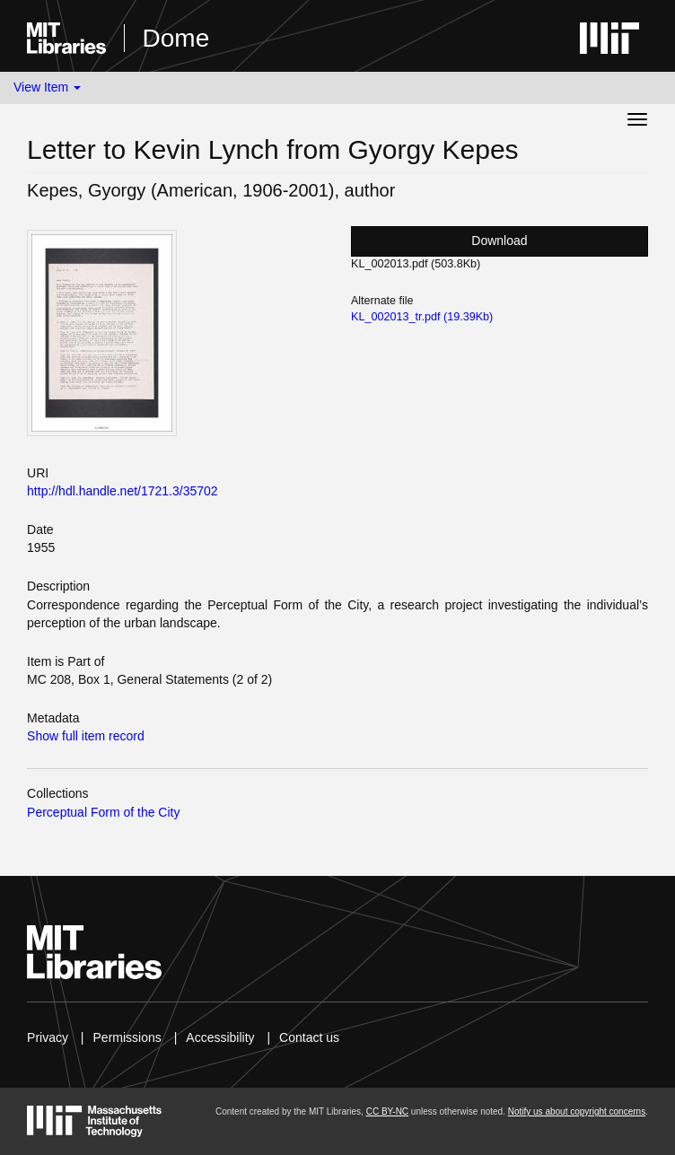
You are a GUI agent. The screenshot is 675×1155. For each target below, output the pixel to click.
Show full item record (86, 736)
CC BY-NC (387, 1111)
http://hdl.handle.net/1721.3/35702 (122, 491)
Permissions (127, 1037)
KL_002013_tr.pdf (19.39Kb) (422, 317)
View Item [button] (47, 87)
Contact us (309, 1037)
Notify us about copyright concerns (576, 1111)
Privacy (47, 1037)
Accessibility (220, 1037)
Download (499, 240)
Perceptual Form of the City (103, 812)
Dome (176, 38)
